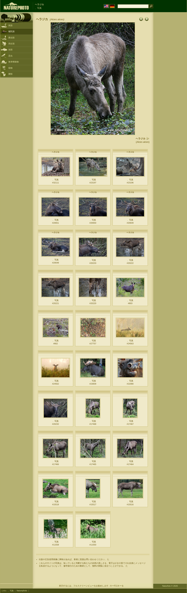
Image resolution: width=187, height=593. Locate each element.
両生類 (11, 43)
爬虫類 (11, 37)
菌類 (10, 74)
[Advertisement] (167, 72)
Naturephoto (22, 591)
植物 (10, 68)
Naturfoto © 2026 (170, 586)
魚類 (10, 49)
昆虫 (10, 56)
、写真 (11, 591)
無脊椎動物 (13, 62)
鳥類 (10, 25)
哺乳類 (11, 31)
